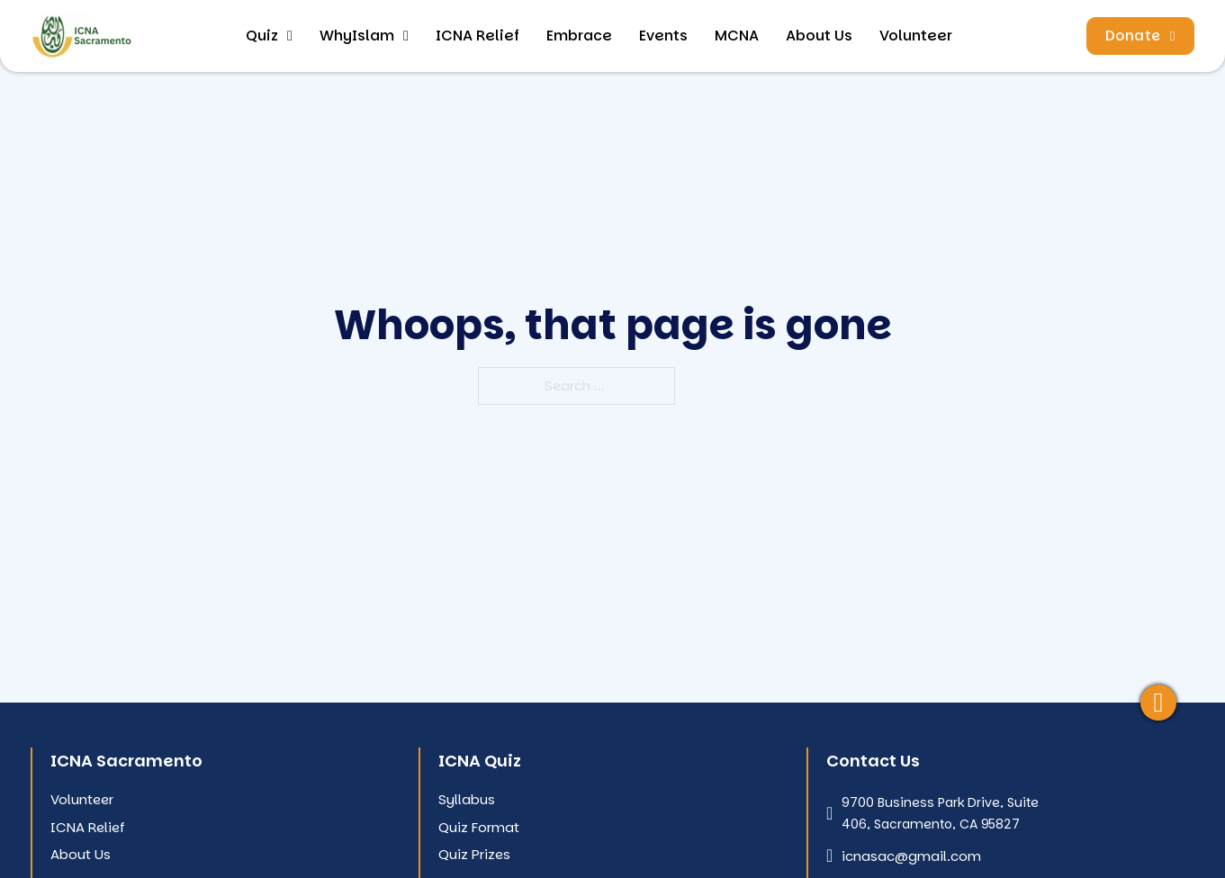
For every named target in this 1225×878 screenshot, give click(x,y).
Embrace (579, 35)
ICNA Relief (477, 35)
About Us (819, 35)
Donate (1140, 35)
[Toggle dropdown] (290, 36)
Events (663, 35)
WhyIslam (357, 35)
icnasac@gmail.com (911, 856)
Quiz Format (478, 827)
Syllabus (466, 799)
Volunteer (915, 35)
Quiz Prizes (474, 854)
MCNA (737, 35)
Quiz (262, 35)
